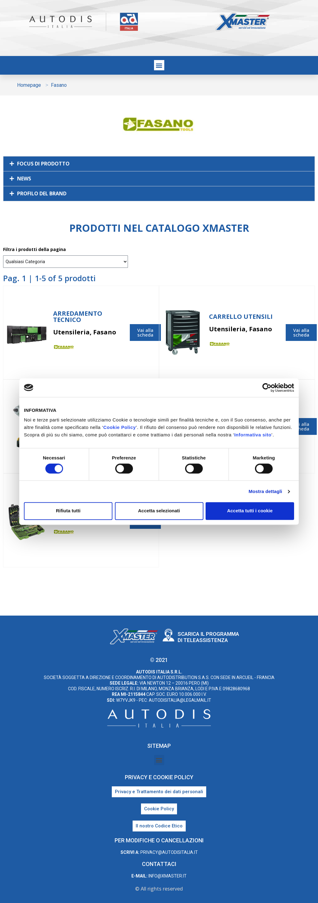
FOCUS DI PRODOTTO (43, 163)
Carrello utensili (241, 316)
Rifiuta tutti (68, 511)
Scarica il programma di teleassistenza (208, 637)
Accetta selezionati (159, 511)
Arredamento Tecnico (77, 316)
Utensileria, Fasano (84, 332)
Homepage (29, 85)
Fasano (116, 348)
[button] (159, 65)
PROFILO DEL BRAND (41, 193)
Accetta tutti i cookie (250, 511)
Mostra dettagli (265, 491)
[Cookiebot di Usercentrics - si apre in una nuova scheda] (267, 387)
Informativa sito (252, 434)
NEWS (24, 178)
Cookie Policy (119, 427)
